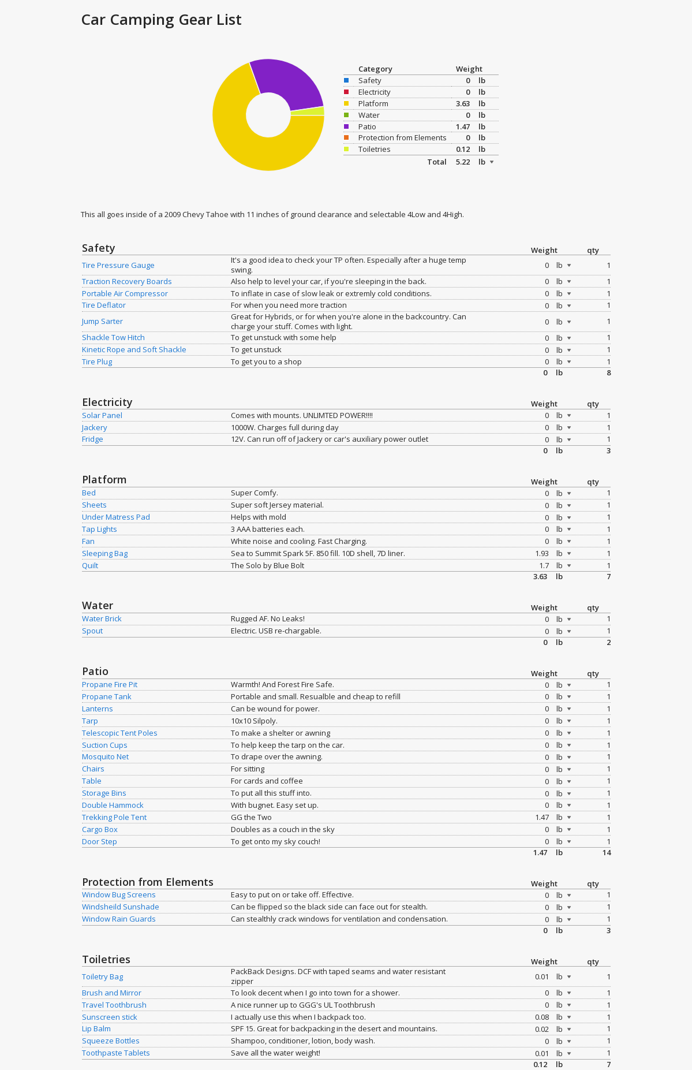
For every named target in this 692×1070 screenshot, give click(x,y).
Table (92, 781)
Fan (88, 541)
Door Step (99, 841)
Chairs (93, 768)
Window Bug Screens (119, 894)
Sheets (94, 504)
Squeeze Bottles (111, 1040)
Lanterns (97, 708)
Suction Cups (105, 745)
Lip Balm (96, 1028)
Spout (92, 630)
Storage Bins (104, 793)
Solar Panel (102, 415)
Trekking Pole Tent (114, 817)
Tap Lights (99, 529)
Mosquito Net (105, 756)
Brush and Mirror (111, 992)
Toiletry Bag (102, 976)
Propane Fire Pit (109, 684)
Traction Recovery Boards (127, 281)
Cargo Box (100, 829)
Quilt (90, 565)
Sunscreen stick (109, 1017)
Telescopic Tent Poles (120, 733)
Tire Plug (97, 361)
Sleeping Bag (105, 553)
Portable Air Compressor (125, 293)
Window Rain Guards (119, 919)
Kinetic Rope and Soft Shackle (134, 349)
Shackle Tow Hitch (113, 337)
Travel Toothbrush (114, 1005)
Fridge (92, 439)
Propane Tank (107, 696)
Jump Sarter (102, 321)
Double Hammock (113, 805)
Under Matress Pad (116, 517)
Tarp (90, 720)
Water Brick (102, 618)
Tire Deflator (104, 305)
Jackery (94, 427)
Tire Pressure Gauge (118, 265)
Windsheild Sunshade (120, 906)
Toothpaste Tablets (116, 1052)
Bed (89, 492)
